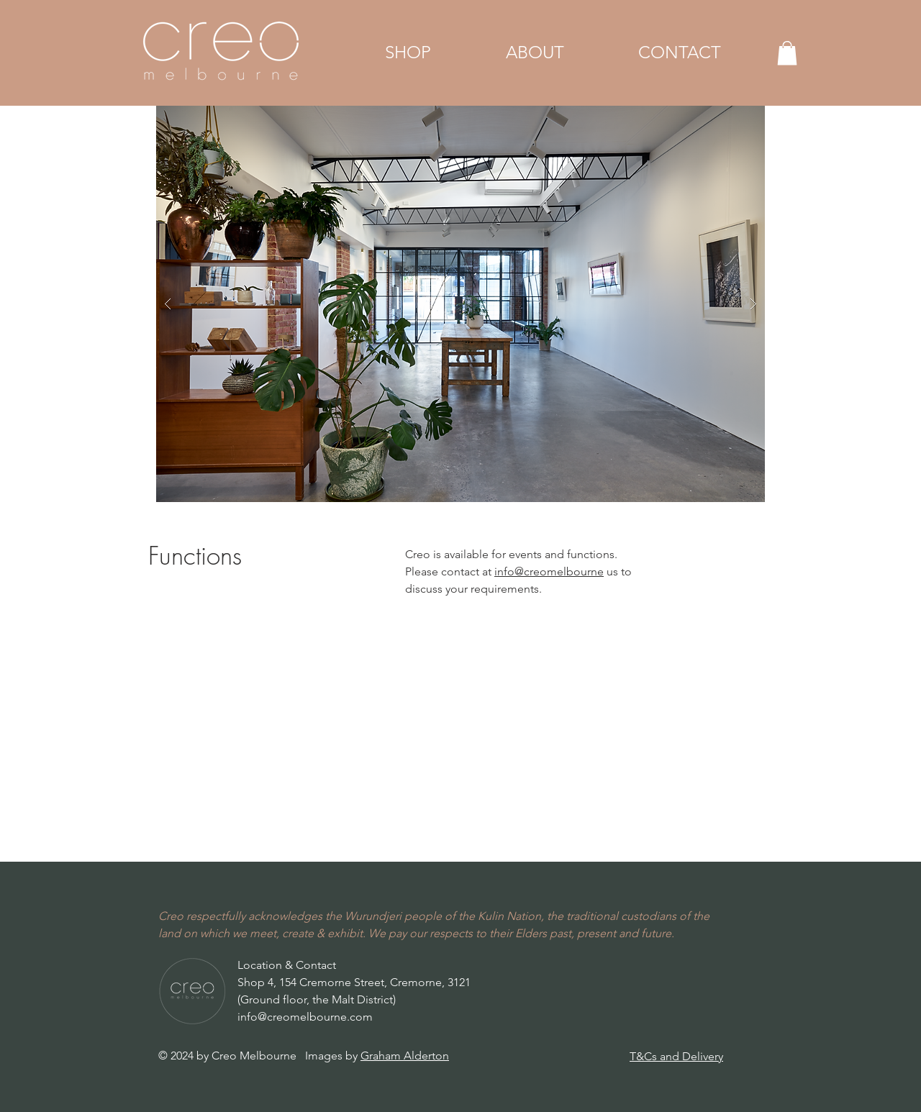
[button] (408, 52)
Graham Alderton (404, 1055)
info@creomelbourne (549, 571)
